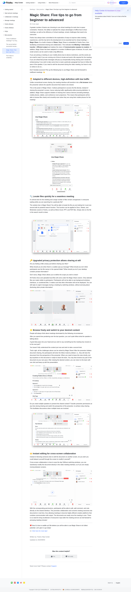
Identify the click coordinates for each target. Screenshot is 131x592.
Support (55, 566)
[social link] (12, 583)
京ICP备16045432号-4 (55, 589)
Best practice (42, 9)
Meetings (34, 9)
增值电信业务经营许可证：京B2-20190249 (91, 589)
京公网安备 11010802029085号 (71, 589)
